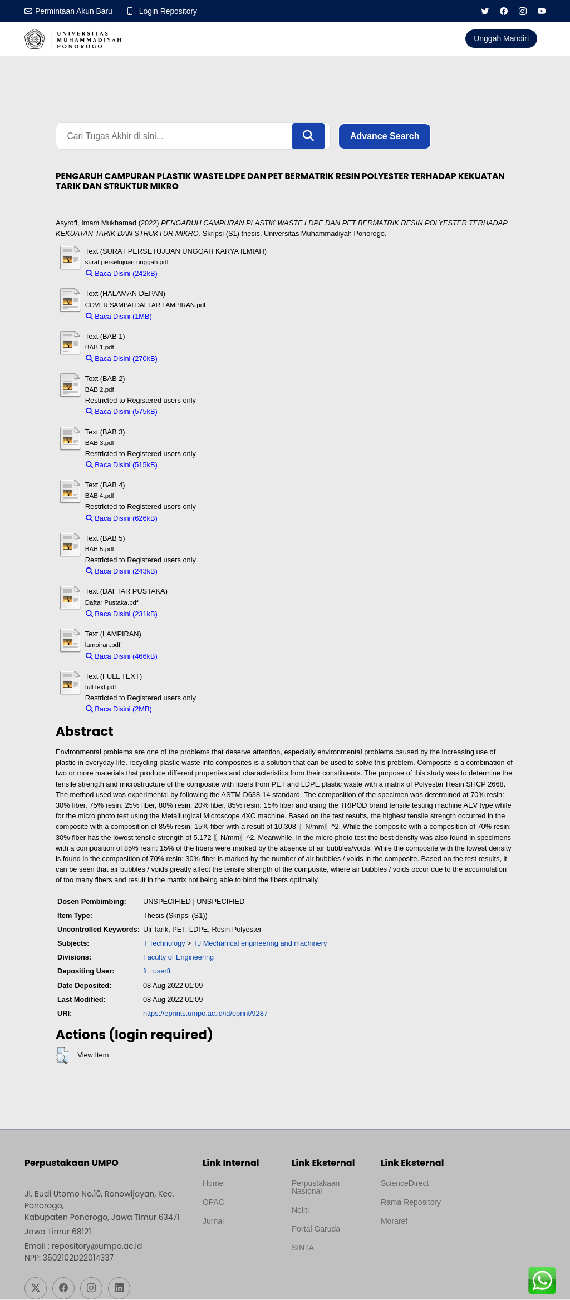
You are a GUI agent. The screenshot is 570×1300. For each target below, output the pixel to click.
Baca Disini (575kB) (122, 412)
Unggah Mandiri (501, 38)
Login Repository (169, 11)
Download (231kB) (192, 614)
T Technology (164, 944)
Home (213, 1184)
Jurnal (213, 1221)
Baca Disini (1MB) (119, 316)
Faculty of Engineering (178, 957)
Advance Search (385, 136)
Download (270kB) (192, 359)
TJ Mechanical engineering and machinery (260, 944)
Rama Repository (411, 1203)
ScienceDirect (405, 1184)
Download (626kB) (192, 518)
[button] (62, 1055)
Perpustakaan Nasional (316, 1187)
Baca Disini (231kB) (122, 614)
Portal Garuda (316, 1229)
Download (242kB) (192, 274)
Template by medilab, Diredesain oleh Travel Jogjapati (239, 1248)
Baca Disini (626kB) (122, 518)
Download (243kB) (192, 571)
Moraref (394, 1221)
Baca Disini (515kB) (122, 465)
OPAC (213, 1203)
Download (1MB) (183, 316)
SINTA (303, 1248)
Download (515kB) (192, 465)
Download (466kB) (192, 657)
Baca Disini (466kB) (122, 657)
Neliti (300, 1210)
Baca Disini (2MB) (119, 709)
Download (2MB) (183, 709)
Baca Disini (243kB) (122, 571)
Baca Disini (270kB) (122, 359)
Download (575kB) (192, 412)
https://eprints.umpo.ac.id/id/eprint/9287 (205, 1014)
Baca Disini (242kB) (122, 274)
